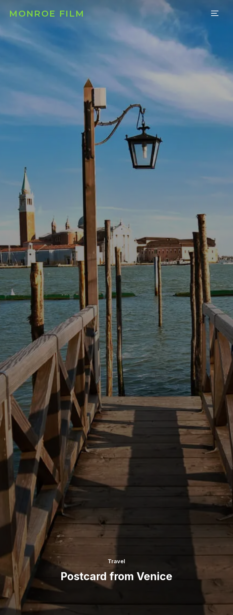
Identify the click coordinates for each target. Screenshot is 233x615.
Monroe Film (47, 13)
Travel (116, 561)
